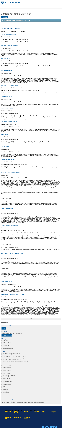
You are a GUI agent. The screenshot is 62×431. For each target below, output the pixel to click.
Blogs (51, 427)
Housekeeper (4, 196)
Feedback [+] (17, 417)
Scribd (53, 427)
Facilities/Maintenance (7, 381)
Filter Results (4, 17)
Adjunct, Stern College (6, 96)
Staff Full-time (6, 345)
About (2, 7)
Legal (4, 386)
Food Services (6, 383)
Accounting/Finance (7, 367)
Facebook (43, 427)
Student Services (6, 394)
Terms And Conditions (53, 412)
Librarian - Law (5, 146)
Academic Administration (8, 365)
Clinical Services (6, 373)
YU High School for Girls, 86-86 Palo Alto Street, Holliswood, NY (15, 361)
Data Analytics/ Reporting (8, 376)
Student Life (42, 7)
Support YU (59, 7)
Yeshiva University (10, 3)
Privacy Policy (43, 412)
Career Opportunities (17, 412)
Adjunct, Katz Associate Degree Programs (11, 85)
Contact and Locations (36, 412)
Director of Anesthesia (6, 266)
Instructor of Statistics (6, 70)
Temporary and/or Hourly (8, 348)
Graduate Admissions (34, 7)
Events (4, 379)
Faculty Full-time (6, 340)
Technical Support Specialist (8, 159)
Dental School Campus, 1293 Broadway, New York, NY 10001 (15, 356)
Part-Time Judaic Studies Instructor (10, 45)
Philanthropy (5, 389)
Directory (26, 411)
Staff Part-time (6, 347)
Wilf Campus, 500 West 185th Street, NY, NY (12, 359)
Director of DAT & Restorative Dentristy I (11, 172)
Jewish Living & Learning (51, 7)
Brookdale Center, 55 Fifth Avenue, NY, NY (11, 354)
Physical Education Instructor (8, 34)
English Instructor (5, 58)
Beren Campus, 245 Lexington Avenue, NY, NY (12, 353)
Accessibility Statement (27, 418)
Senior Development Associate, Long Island (12, 253)
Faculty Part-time (6, 342)
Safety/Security (6, 392)
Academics (14, 7)
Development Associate (7, 208)
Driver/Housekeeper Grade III (8, 242)
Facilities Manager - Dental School (9, 225)
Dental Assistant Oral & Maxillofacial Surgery (12, 294)
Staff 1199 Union (6, 343)
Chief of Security (5, 134)
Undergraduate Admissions (22, 7)
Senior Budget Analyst (6, 281)
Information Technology (7, 384)
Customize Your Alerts (7, 335)
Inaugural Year (7, 7)
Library (4, 387)
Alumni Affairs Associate (7, 108)
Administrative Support (8, 368)
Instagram (56, 427)
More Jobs (31, 318)
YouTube (46, 427)
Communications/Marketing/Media (9, 375)
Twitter (48, 427)
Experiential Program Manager (9, 121)
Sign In (3, 328)
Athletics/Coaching (7, 370)
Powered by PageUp (4, 322)
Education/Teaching (7, 378)
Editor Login (8, 411)
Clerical (5, 372)
